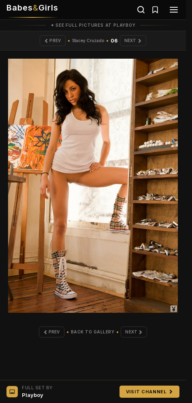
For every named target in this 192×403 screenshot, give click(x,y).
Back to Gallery (93, 331)
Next (133, 40)
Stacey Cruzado (88, 40)
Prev (52, 40)
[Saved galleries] (155, 10)
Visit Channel (149, 392)
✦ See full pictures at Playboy (93, 25)
